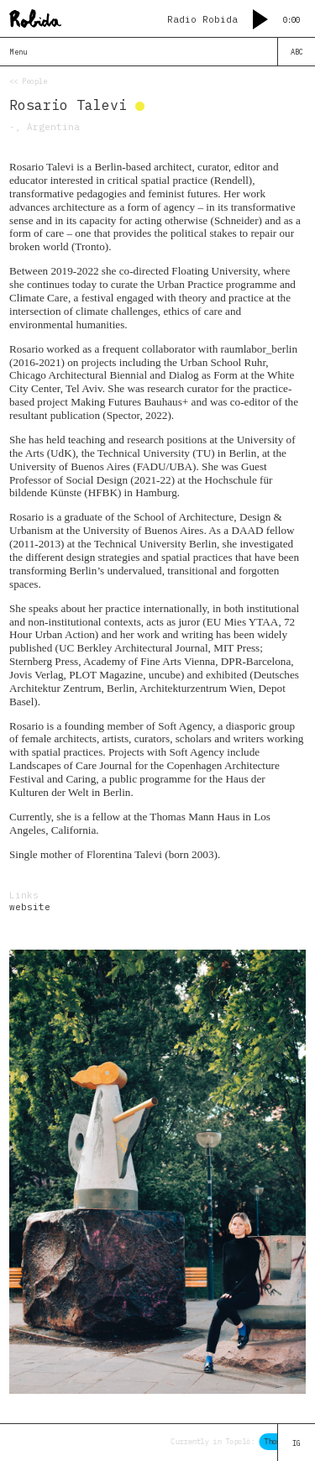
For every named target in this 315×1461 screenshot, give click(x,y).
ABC (297, 51)
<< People (28, 81)
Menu (18, 51)
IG (296, 1443)
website (29, 907)
